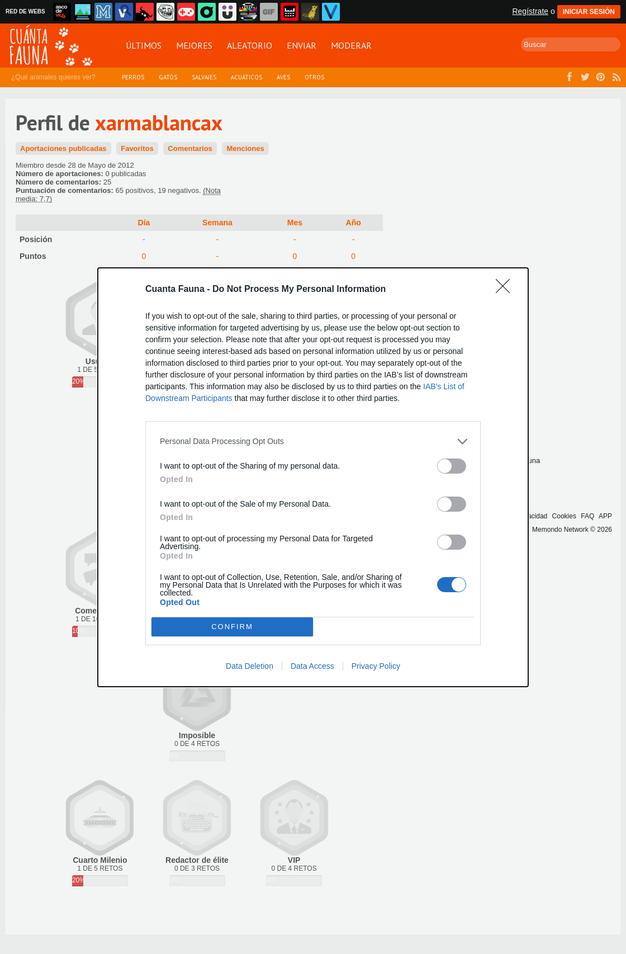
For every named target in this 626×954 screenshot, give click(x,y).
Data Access (312, 666)
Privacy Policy (376, 666)
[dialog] (313, 477)
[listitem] (313, 441)
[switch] (451, 466)
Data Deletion (249, 666)
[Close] (506, 289)
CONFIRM (232, 626)
